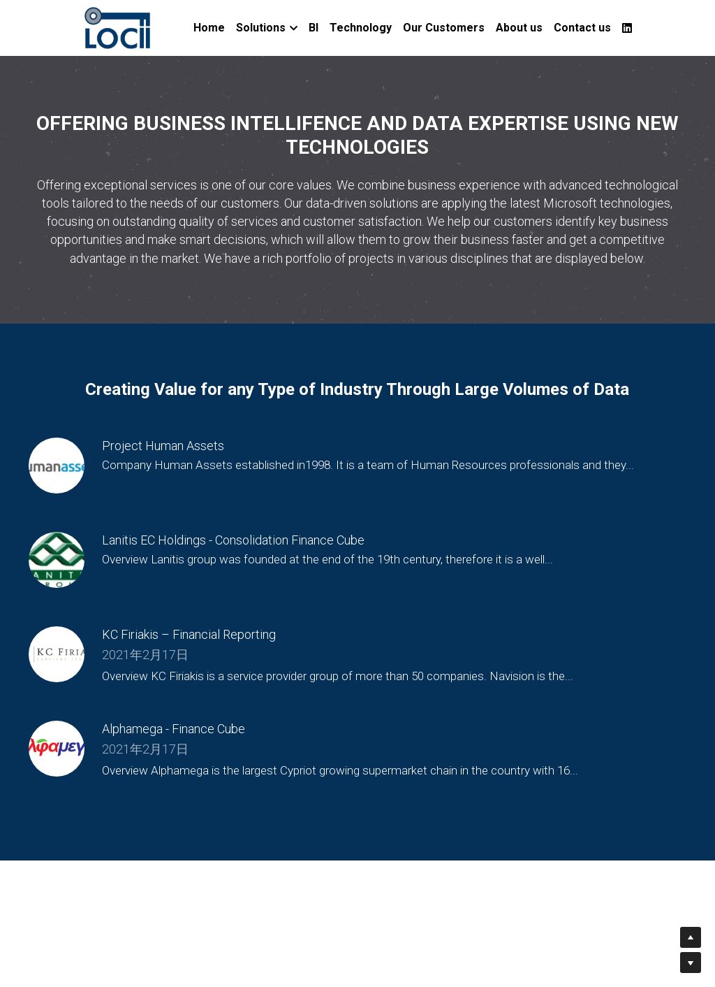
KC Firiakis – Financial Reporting (189, 635)
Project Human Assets (163, 446)
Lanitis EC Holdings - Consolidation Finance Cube (233, 540)
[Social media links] (627, 28)
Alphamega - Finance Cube (173, 729)
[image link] (117, 27)
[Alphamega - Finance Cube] (56, 749)
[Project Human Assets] (56, 466)
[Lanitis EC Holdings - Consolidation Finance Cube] (56, 560)
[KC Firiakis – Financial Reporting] (56, 654)
